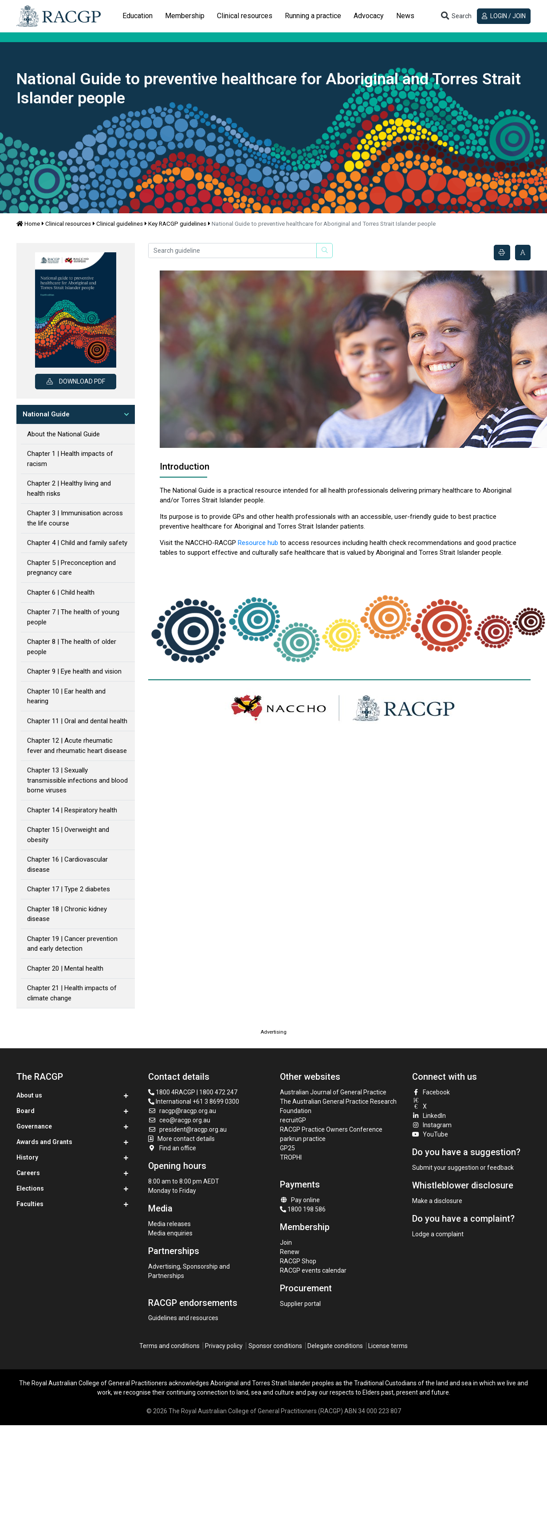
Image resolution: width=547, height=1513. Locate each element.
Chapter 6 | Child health (60, 592)
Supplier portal (300, 1303)
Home (28, 223)
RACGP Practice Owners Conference (331, 1129)
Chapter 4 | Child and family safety (77, 543)
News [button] (405, 16)
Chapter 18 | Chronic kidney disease (67, 914)
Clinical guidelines (119, 223)
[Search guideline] (232, 250)
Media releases (169, 1223)
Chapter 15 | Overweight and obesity (68, 835)
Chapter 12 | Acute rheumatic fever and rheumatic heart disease (77, 746)
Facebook (431, 1092)
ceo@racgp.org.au (179, 1120)
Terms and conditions (169, 1345)
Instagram (432, 1125)
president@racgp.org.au (187, 1129)
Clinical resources (68, 223)
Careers (28, 1172)
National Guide (46, 414)
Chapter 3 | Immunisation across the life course (75, 518)
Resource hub (258, 543)
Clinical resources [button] (244, 16)
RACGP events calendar (313, 1270)
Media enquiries (170, 1233)
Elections (30, 1188)
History (27, 1157)
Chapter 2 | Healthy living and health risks (69, 488)
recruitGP (293, 1120)
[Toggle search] (455, 16)
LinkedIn (429, 1115)
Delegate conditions (335, 1345)
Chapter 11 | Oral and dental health (77, 721)
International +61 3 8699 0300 (193, 1101)
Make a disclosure (437, 1200)
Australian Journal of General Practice (333, 1092)
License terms (388, 1345)
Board (25, 1110)
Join (286, 1242)
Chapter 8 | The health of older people (71, 647)
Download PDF (76, 381)
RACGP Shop (298, 1261)
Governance (34, 1126)
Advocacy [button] (369, 16)
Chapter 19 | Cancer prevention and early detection (72, 944)
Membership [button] (185, 16)
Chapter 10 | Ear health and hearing (66, 696)
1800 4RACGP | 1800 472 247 (192, 1092)
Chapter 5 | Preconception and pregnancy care (71, 568)
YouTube (430, 1134)
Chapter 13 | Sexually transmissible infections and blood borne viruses (77, 780)
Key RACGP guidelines (177, 223)
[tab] (137, 16)
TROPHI (291, 1157)
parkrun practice (303, 1138)
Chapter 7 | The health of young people (73, 617)
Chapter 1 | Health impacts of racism (70, 459)
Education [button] (137, 16)
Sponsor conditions (275, 1345)
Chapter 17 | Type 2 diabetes (68, 889)
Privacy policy (224, 1345)
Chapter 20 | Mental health (65, 968)
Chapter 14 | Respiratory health (72, 810)
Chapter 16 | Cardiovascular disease (67, 864)
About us (29, 1095)
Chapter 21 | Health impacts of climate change (72, 993)
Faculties (29, 1203)
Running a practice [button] (313, 16)
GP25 (288, 1148)
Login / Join (504, 16)
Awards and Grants (44, 1141)
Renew (289, 1251)
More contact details (186, 1138)
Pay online (300, 1199)
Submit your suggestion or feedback (463, 1167)
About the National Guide (63, 434)
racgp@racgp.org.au (182, 1110)
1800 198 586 (303, 1209)
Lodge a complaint (438, 1234)
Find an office (172, 1148)
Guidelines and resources (183, 1317)
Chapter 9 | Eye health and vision (74, 671)
